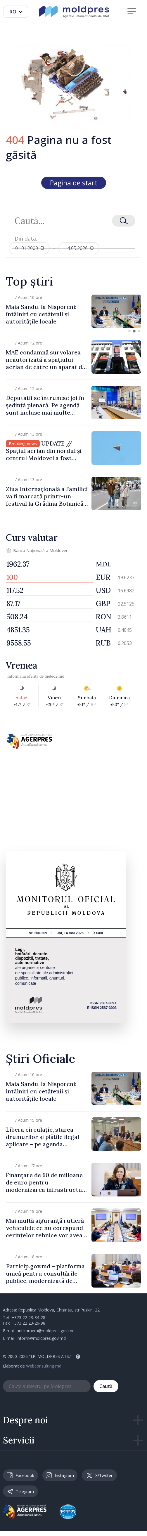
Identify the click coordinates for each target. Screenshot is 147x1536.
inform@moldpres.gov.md (41, 1338)
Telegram (20, 1491)
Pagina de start (73, 182)
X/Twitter (100, 1475)
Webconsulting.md (43, 1366)
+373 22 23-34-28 (28, 1317)
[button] (129, 331)
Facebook (20, 1475)
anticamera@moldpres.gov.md (46, 1330)
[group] (73, 311)
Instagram (60, 1475)
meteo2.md (54, 676)
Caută (106, 1386)
